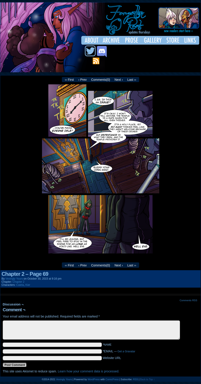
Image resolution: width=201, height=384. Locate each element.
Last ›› (131, 79)
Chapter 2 (18, 281)
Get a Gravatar (126, 351)
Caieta (20, 284)
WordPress (94, 379)
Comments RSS (188, 300)
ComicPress (112, 379)
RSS (135, 379)
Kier (27, 284)
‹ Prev (82, 79)
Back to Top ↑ (147, 379)
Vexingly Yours (14, 278)
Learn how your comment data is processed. (88, 371)
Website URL (112, 358)
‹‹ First (69, 79)
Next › (119, 79)
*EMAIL (119, 351)
